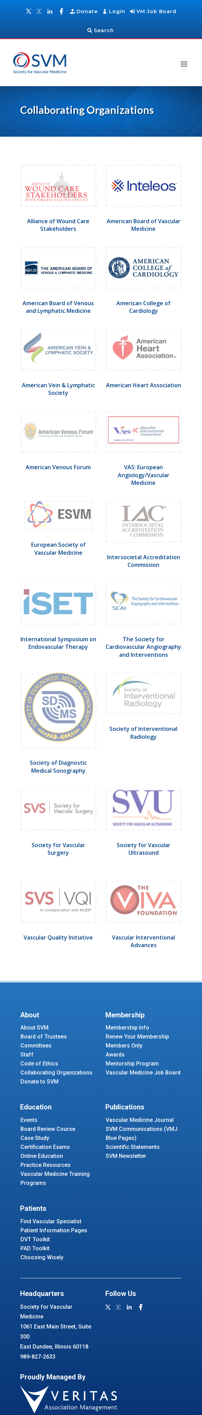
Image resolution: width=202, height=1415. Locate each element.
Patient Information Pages (53, 1230)
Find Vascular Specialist (50, 1221)
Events (28, 1120)
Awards (115, 1054)
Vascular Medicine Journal (140, 1120)
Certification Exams (45, 1147)
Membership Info (127, 1027)
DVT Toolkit (35, 1239)
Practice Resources (45, 1165)
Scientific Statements (133, 1147)
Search (104, 30)
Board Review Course (47, 1129)
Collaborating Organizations (56, 1072)
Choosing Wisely (41, 1257)
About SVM (34, 1027)
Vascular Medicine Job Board (143, 1072)
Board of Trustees (43, 1036)
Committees (36, 1045)
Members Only (124, 1045)
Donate (87, 11)
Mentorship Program (132, 1063)
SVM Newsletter (126, 1156)
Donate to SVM (39, 1081)
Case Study (34, 1138)
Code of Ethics (39, 1063)
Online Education (41, 1156)
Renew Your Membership (137, 1036)
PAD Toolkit (35, 1248)
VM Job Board (156, 11)
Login (117, 11)
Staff (27, 1054)
